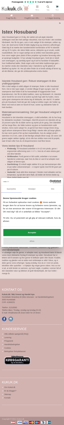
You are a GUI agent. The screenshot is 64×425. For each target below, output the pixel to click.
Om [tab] (52, 189)
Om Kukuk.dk (9, 387)
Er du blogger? (10, 391)
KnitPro (34, 151)
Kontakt (7, 398)
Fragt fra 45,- (11, 18)
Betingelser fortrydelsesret (15, 351)
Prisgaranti (8, 341)
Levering (7, 337)
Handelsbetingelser (12, 344)
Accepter (32, 232)
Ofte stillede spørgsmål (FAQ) (16, 334)
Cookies (7, 348)
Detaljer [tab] (32, 189)
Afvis (32, 241)
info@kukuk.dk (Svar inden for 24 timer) (24, 313)
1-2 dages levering (52, 18)
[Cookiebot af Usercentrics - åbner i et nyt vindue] (49, 181)
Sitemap (7, 394)
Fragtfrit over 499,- (32, 18)
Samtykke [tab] (11, 189)
